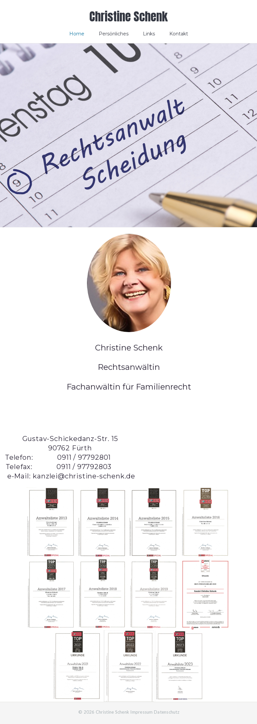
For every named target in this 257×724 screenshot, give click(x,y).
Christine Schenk (128, 16)
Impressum (141, 712)
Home (76, 34)
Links (149, 34)
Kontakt (178, 34)
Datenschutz (166, 712)
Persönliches (113, 34)
